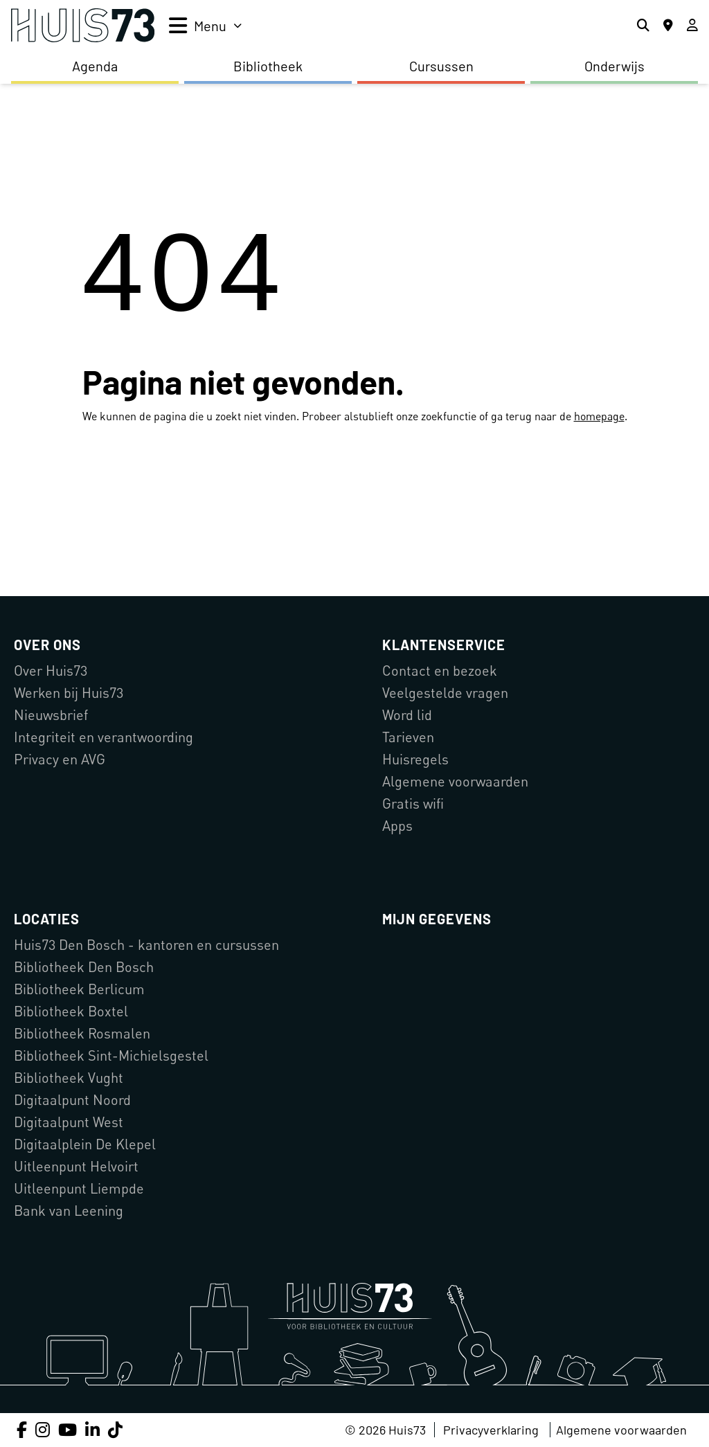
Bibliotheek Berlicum (79, 989)
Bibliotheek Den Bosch (84, 967)
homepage (599, 416)
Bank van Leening (68, 1210)
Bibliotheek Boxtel (71, 1011)
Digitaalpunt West (68, 1122)
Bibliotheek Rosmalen (82, 1033)
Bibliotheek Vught (68, 1077)
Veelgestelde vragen (445, 692)
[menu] (205, 25)
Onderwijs (614, 65)
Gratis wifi (413, 803)
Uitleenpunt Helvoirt (76, 1166)
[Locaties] (668, 25)
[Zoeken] (643, 25)
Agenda (95, 65)
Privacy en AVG (59, 759)
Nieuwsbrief (51, 715)
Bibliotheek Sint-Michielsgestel (111, 1055)
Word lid (407, 715)
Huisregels (415, 759)
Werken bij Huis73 (68, 692)
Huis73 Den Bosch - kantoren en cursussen (146, 944)
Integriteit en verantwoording (103, 737)
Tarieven (408, 737)
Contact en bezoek (439, 670)
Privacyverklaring (491, 1429)
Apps (397, 825)
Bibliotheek (268, 65)
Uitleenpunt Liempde (79, 1188)
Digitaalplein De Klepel (85, 1144)
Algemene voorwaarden (455, 781)
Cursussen (441, 65)
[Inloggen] (692, 25)
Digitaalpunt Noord (72, 1099)
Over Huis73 (50, 670)
